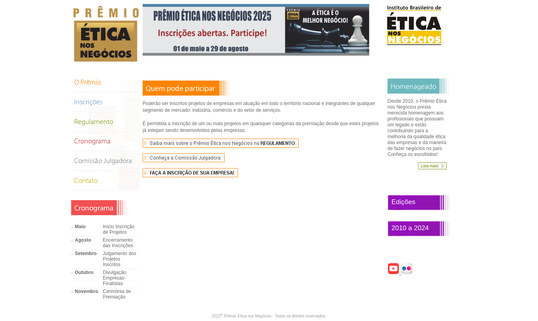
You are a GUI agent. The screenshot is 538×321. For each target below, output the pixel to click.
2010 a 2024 (410, 228)
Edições (403, 202)
